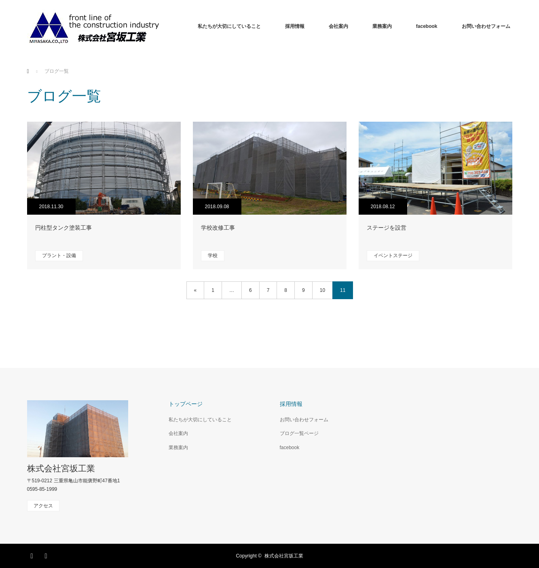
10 (322, 290)
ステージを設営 (386, 227)
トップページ (186, 404)
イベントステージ (393, 255)
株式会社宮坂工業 (61, 468)
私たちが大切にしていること (229, 26)
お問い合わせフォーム (486, 26)
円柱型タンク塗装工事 (63, 227)
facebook (427, 26)
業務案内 (382, 26)
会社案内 (338, 26)
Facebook (33, 555)
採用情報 (294, 26)
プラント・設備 (59, 255)
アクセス (43, 506)
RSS (47, 555)
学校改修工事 (218, 227)
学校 (213, 255)
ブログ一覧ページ (299, 433)
